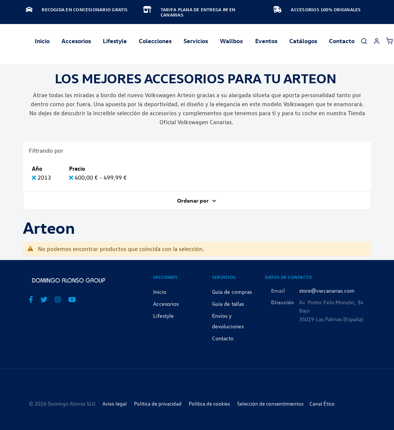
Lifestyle (115, 41)
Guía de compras (232, 291)
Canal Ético (322, 403)
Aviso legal (114, 403)
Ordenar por (193, 200)
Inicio (42, 41)
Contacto (342, 41)
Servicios (195, 41)
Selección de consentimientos (270, 403)
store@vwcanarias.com (327, 290)
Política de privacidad (158, 403)
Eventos (266, 41)
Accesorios (166, 303)
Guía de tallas (228, 303)
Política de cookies (209, 403)
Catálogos (303, 41)
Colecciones (155, 41)
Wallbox (231, 41)
